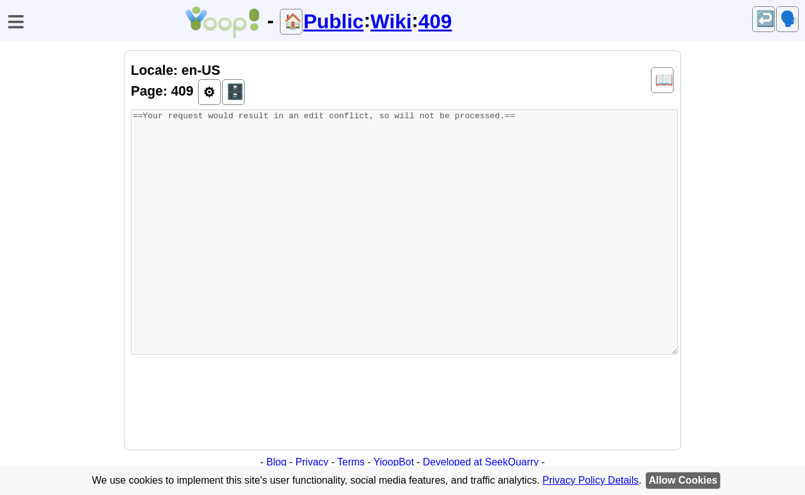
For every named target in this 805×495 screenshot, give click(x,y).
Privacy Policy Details (591, 480)
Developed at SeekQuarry (480, 462)
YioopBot (394, 462)
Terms (351, 462)
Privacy (312, 462)
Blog (277, 462)
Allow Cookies (682, 480)
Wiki (391, 21)
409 (435, 21)
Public (333, 21)
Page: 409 (162, 91)
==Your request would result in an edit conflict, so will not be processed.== (404, 232)
